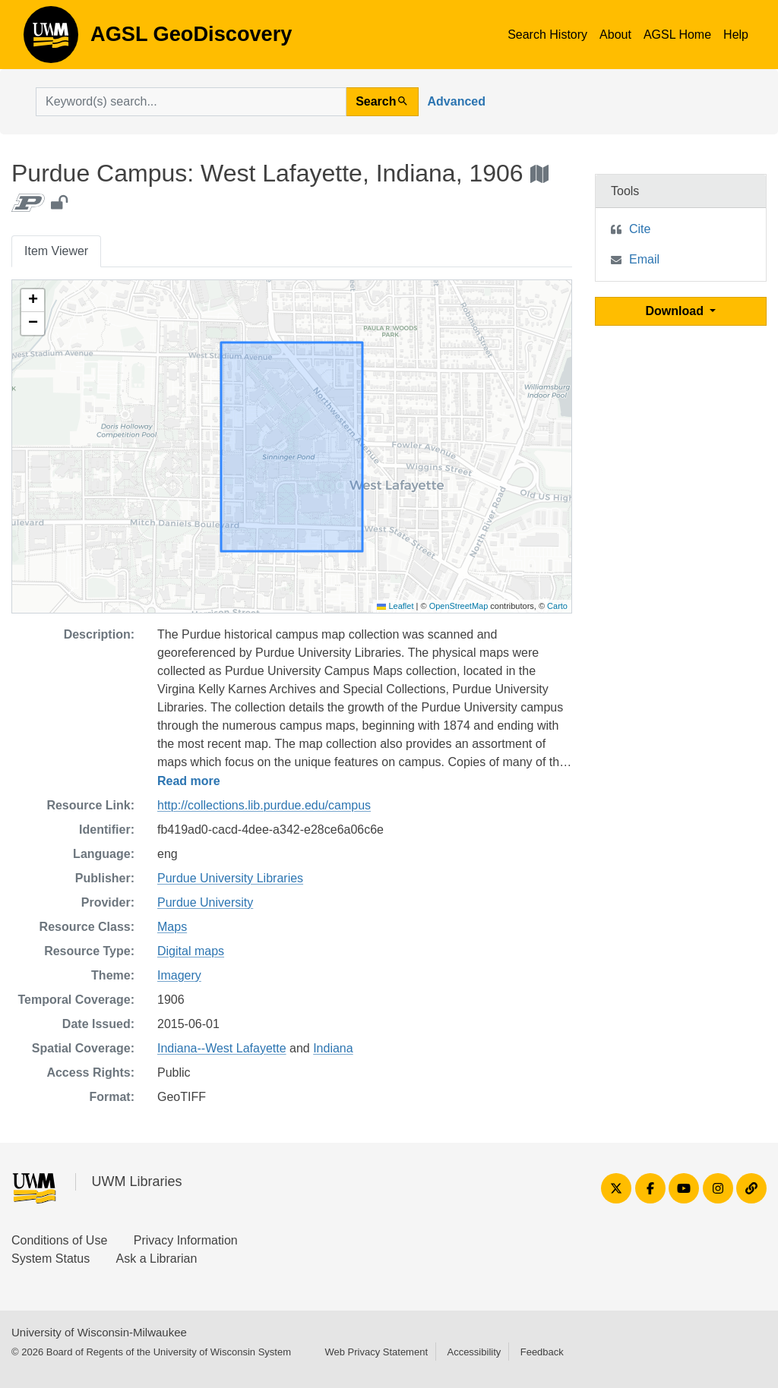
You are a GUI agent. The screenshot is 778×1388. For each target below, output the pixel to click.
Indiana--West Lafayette (221, 1048)
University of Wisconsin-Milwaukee (99, 1332)
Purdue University (205, 902)
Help (735, 34)
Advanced (456, 101)
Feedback (542, 1352)
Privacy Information (186, 1240)
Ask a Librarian (157, 1258)
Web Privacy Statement (376, 1352)
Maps (172, 926)
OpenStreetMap (459, 605)
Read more (188, 780)
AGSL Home (677, 34)
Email (644, 259)
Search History (547, 34)
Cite (639, 228)
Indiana (333, 1048)
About (615, 34)
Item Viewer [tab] (56, 250)
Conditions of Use (59, 1240)
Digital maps (190, 951)
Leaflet (395, 605)
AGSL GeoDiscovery (51, 39)
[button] (32, 300)
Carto (557, 605)
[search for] (191, 101)
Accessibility (474, 1352)
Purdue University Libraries (230, 878)
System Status (50, 1258)
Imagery (179, 975)
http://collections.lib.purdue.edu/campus (264, 805)
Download (676, 310)
